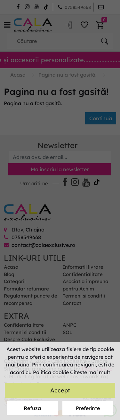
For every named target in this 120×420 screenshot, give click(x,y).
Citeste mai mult (90, 372)
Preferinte (88, 408)
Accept (60, 390)
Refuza (32, 408)
